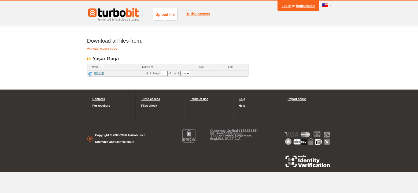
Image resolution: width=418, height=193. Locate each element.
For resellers (101, 105)
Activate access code (102, 48)
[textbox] (164, 73)
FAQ (242, 99)
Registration (305, 6)
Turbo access (198, 14)
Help (242, 105)
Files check (149, 105)
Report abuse (297, 99)
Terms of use (199, 99)
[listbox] (185, 73)
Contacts (99, 99)
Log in (286, 6)
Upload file (165, 16)
